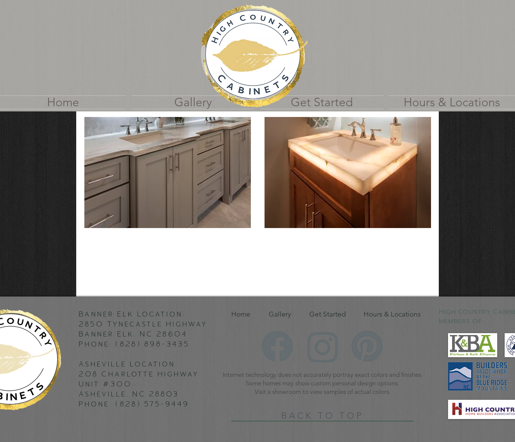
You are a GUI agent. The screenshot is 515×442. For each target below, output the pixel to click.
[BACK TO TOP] (322, 415)
